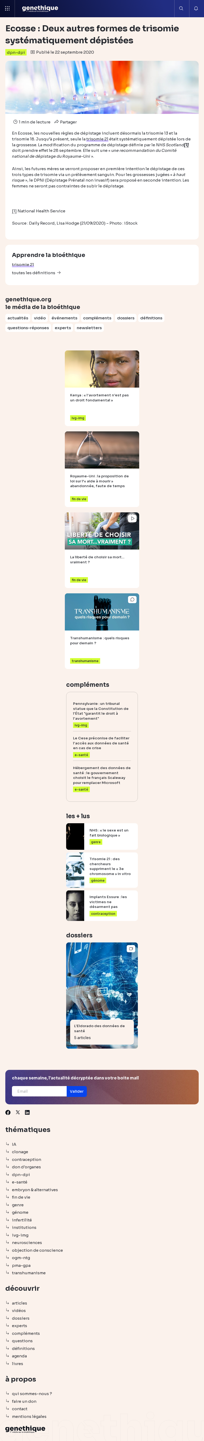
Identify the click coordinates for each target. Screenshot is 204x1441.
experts (63, 327)
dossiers (125, 317)
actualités (17, 317)
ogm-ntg (21, 1257)
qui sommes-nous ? (32, 1393)
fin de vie (21, 1197)
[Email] (39, 1091)
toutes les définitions (33, 272)
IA (14, 1144)
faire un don (24, 1401)
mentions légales (29, 1416)
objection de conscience (37, 1250)
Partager (65, 122)
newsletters (89, 327)
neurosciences (27, 1242)
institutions (24, 1227)
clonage (20, 1151)
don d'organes (26, 1166)
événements (64, 317)
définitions (151, 317)
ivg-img (20, 1235)
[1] (14, 210)
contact (19, 1408)
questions (22, 1340)
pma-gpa (21, 1265)
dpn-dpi (16, 52)
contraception (26, 1159)
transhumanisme (29, 1272)
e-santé (19, 1182)
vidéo (40, 317)
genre (18, 1204)
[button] (77, 1091)
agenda (19, 1355)
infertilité (22, 1220)
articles (19, 1303)
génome (20, 1212)
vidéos (19, 1310)
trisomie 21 (23, 264)
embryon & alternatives (35, 1189)
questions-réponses (28, 327)
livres (17, 1363)
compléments (97, 317)
